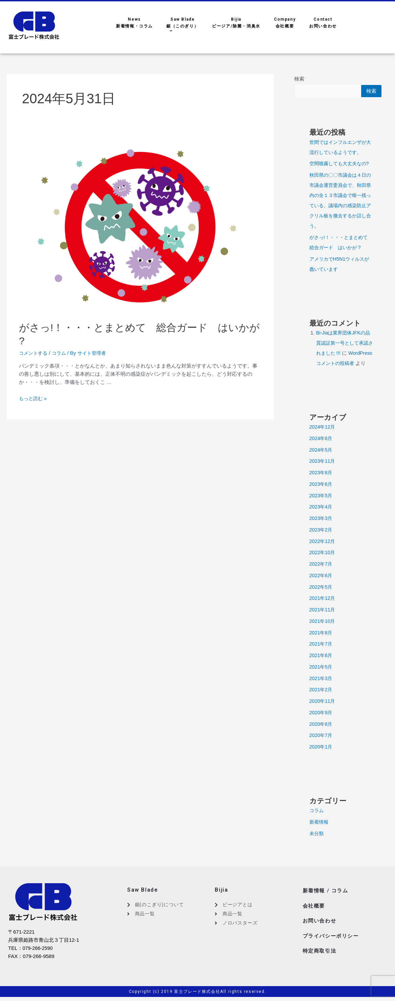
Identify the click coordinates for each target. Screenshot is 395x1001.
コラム (61, 353)
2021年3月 (321, 689)
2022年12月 (322, 551)
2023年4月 (321, 517)
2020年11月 (322, 711)
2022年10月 (322, 563)
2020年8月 (321, 734)
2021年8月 (321, 643)
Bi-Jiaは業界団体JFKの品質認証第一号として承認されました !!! (344, 343)
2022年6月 (321, 586)
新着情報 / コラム (327, 900)
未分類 (317, 844)
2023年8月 (321, 483)
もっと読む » (34, 398)
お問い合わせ (321, 927)
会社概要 (314, 914)
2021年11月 (322, 620)
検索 (299, 79)
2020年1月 (321, 757)
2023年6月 (321, 494)
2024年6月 (321, 449)
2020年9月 (321, 723)
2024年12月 (322, 437)
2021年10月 (322, 631)
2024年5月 (321, 460)
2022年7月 (321, 574)
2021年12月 (322, 608)
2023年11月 (322, 471)
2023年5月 (321, 506)
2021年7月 (321, 654)
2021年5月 (321, 677)
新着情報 (319, 832)
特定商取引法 (321, 954)
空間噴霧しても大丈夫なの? (341, 164)
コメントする (34, 353)
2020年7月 (321, 745)
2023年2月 (321, 540)
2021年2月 (321, 700)
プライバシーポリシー (332, 941)
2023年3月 (321, 528)
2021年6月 (321, 666)
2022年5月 (321, 597)
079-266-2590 (38, 958)
